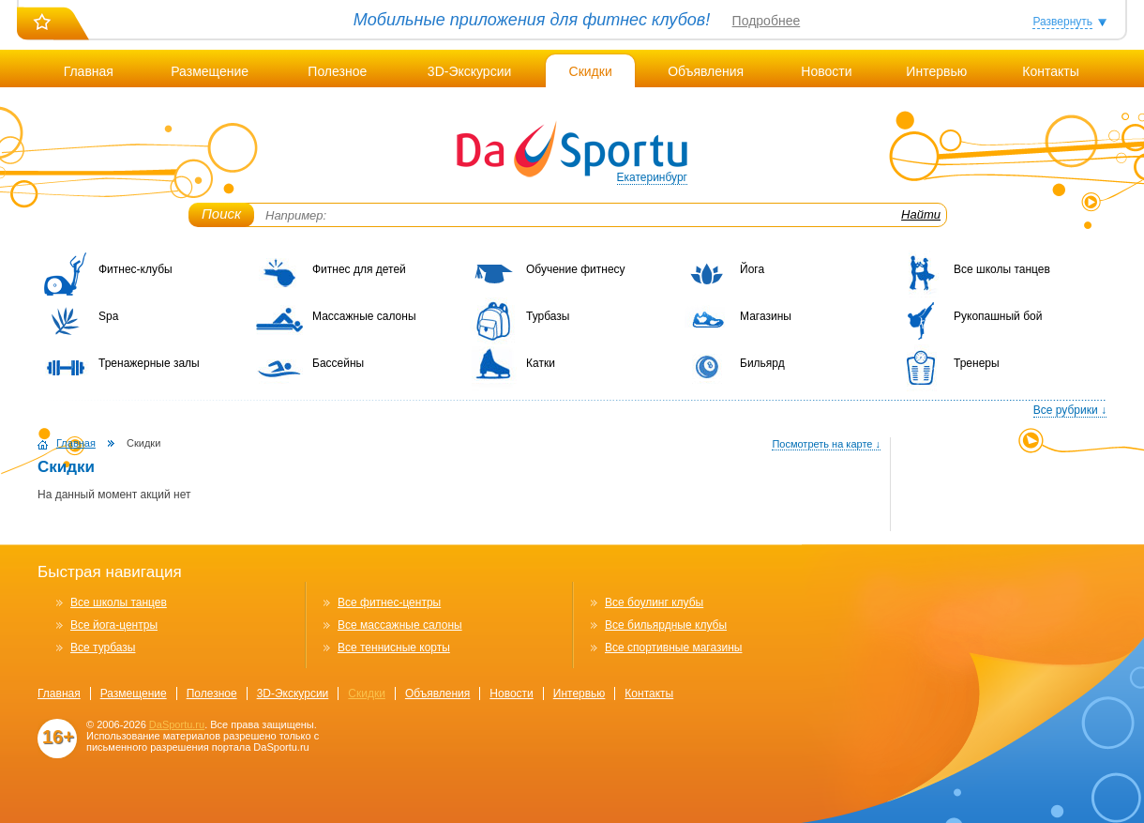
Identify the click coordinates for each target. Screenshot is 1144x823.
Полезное (337, 71)
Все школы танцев (1002, 269)
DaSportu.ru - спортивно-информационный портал (572, 150)
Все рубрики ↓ (1069, 410)
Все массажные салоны (400, 625)
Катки (540, 363)
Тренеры (977, 363)
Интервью (936, 71)
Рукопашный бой (998, 316)
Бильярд (762, 363)
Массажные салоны (364, 316)
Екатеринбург (652, 177)
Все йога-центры (114, 625)
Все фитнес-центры (389, 602)
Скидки (590, 71)
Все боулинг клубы (654, 602)
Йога (752, 269)
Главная (88, 71)
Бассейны (338, 363)
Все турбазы (102, 647)
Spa (108, 316)
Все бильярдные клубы (666, 625)
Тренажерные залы (149, 363)
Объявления (706, 71)
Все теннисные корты (394, 647)
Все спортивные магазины (673, 647)
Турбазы (547, 316)
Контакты (1050, 71)
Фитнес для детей (359, 269)
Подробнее (766, 20)
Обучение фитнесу (575, 269)
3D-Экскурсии (469, 71)
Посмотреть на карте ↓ (826, 444)
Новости (826, 71)
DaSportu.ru (176, 724)
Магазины (765, 316)
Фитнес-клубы (135, 269)
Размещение (209, 71)
